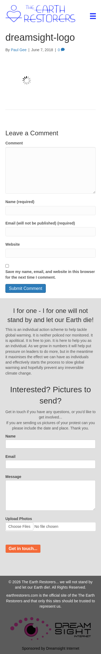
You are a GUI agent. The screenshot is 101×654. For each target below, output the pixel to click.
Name (10, 436)
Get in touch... (23, 548)
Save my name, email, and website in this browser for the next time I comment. (50, 274)
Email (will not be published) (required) (40, 223)
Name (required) (19, 202)
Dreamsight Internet (62, 648)
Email (10, 456)
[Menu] (93, 16)
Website (12, 244)
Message (13, 476)
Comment (14, 143)
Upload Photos (18, 519)
